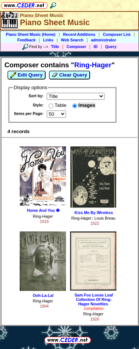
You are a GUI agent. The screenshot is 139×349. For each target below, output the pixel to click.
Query (111, 46)
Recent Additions (79, 34)
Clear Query (69, 75)
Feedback (26, 40)
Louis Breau (105, 218)
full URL (69, 334)
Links (48, 40)
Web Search (72, 40)
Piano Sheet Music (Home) (31, 34)
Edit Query (26, 75)
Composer (76, 46)
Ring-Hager (43, 216)
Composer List (116, 34)
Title (55, 46)
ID (96, 46)
